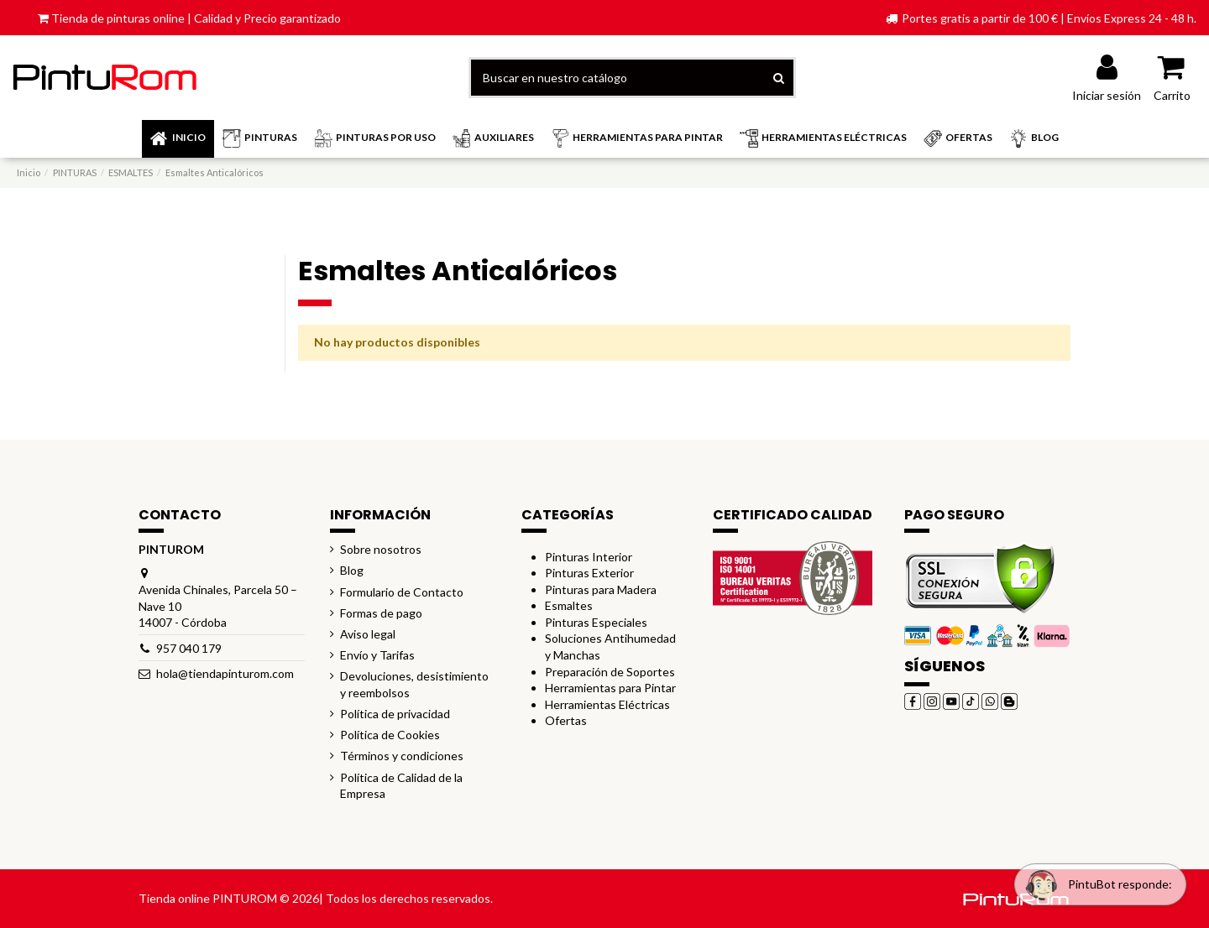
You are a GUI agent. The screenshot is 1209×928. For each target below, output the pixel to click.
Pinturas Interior (588, 557)
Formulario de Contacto (401, 592)
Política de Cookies (390, 734)
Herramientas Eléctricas (607, 704)
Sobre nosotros (380, 549)
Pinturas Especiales (596, 622)
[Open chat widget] (1095, 880)
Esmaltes (569, 605)
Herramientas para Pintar (610, 687)
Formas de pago (381, 613)
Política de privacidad (395, 713)
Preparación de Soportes (610, 672)
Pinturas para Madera (601, 589)
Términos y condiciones (401, 755)
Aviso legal (367, 634)
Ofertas (566, 720)
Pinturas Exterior (589, 573)
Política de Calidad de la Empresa (401, 785)
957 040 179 (189, 648)
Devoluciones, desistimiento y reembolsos (414, 684)
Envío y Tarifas (377, 655)
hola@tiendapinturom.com (225, 673)
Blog (352, 570)
